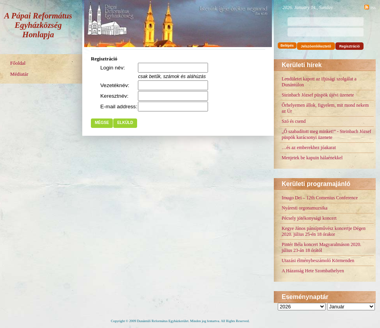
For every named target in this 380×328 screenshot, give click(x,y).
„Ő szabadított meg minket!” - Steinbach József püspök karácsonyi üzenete (326, 134)
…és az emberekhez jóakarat (309, 147)
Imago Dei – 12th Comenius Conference (320, 197)
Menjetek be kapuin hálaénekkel (312, 157)
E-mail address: (118, 106)
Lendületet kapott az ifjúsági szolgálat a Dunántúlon (319, 81)
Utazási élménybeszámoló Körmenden (318, 260)
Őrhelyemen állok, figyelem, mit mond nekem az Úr (325, 108)
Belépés (287, 45)
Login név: (112, 68)
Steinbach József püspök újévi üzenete (318, 95)
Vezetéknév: (114, 85)
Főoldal (17, 63)
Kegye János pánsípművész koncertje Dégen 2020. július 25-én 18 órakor (324, 231)
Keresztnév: (114, 96)
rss (373, 7)
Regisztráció (349, 46)
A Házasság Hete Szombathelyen (313, 270)
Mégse (102, 122)
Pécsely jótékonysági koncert (309, 218)
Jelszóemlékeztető (316, 46)
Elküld (125, 122)
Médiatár (19, 74)
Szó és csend (294, 121)
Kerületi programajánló (316, 183)
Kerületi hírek (302, 65)
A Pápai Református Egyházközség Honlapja (38, 25)
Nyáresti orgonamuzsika (305, 208)
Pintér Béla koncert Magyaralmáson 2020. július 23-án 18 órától (321, 247)
